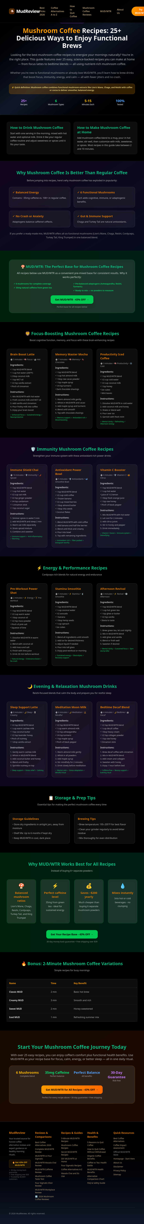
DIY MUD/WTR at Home (69, 1160)
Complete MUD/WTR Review (44, 1150)
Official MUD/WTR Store (121, 1153)
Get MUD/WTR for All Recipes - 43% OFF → (72, 1089)
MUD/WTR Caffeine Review (44, 1171)
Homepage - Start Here (124, 1158)
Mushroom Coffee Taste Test (43, 1177)
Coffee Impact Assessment (119, 1146)
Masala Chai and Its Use (70, 1174)
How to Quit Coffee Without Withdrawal (96, 1150)
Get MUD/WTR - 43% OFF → (72, 299)
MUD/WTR (105, 11)
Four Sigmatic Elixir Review (44, 1184)
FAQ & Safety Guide (96, 1183)
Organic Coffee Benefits (94, 1157)
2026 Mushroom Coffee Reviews (44, 1198)
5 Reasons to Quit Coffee (95, 1143)
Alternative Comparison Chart (95, 1177)
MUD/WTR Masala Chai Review (45, 1164)
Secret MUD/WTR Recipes (69, 1153)
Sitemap (117, 1174)
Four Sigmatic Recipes (71, 1165)
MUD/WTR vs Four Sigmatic (43, 1157)
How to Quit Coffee (73, 11)
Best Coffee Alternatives (118, 1140)
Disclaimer (118, 1166)
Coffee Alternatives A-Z (71, 1169)
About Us (120, 11)
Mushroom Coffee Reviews (88, 11)
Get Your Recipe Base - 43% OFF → (72, 934)
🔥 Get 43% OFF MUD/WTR (19, 1163)
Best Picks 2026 (42, 11)
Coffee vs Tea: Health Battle (97, 1164)
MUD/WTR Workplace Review (45, 1191)
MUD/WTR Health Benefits (95, 1171)
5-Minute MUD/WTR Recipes (70, 1140)
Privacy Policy (119, 1170)
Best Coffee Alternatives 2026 (43, 1143)
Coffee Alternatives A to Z (57, 11)
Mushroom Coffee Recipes (69, 1146)
